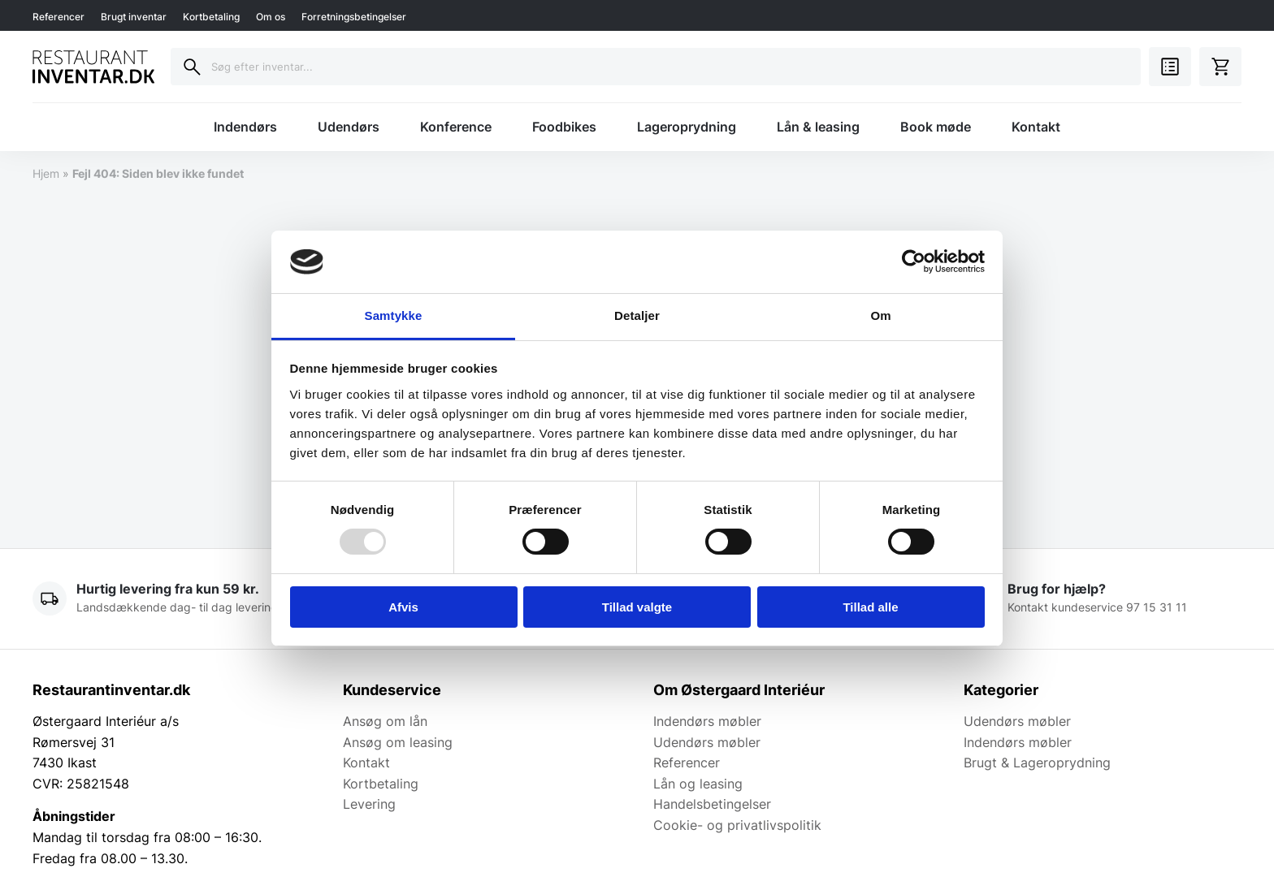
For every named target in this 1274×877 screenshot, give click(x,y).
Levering (369, 804)
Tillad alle (870, 607)
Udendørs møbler (706, 742)
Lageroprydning (686, 127)
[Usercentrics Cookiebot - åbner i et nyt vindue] (914, 261)
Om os (270, 17)
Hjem (45, 173)
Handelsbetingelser (712, 804)
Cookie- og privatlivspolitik (737, 825)
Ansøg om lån (385, 721)
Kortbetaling (211, 17)
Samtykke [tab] (393, 315)
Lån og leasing (698, 783)
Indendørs (245, 127)
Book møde (935, 127)
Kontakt (1036, 127)
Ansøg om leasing (398, 742)
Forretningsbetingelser (353, 17)
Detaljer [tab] (637, 315)
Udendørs (348, 127)
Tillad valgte (637, 607)
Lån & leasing (818, 127)
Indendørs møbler (707, 721)
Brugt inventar (134, 17)
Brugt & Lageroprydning (1037, 762)
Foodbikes (564, 127)
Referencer (58, 17)
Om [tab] (880, 315)
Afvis (403, 607)
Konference (456, 127)
